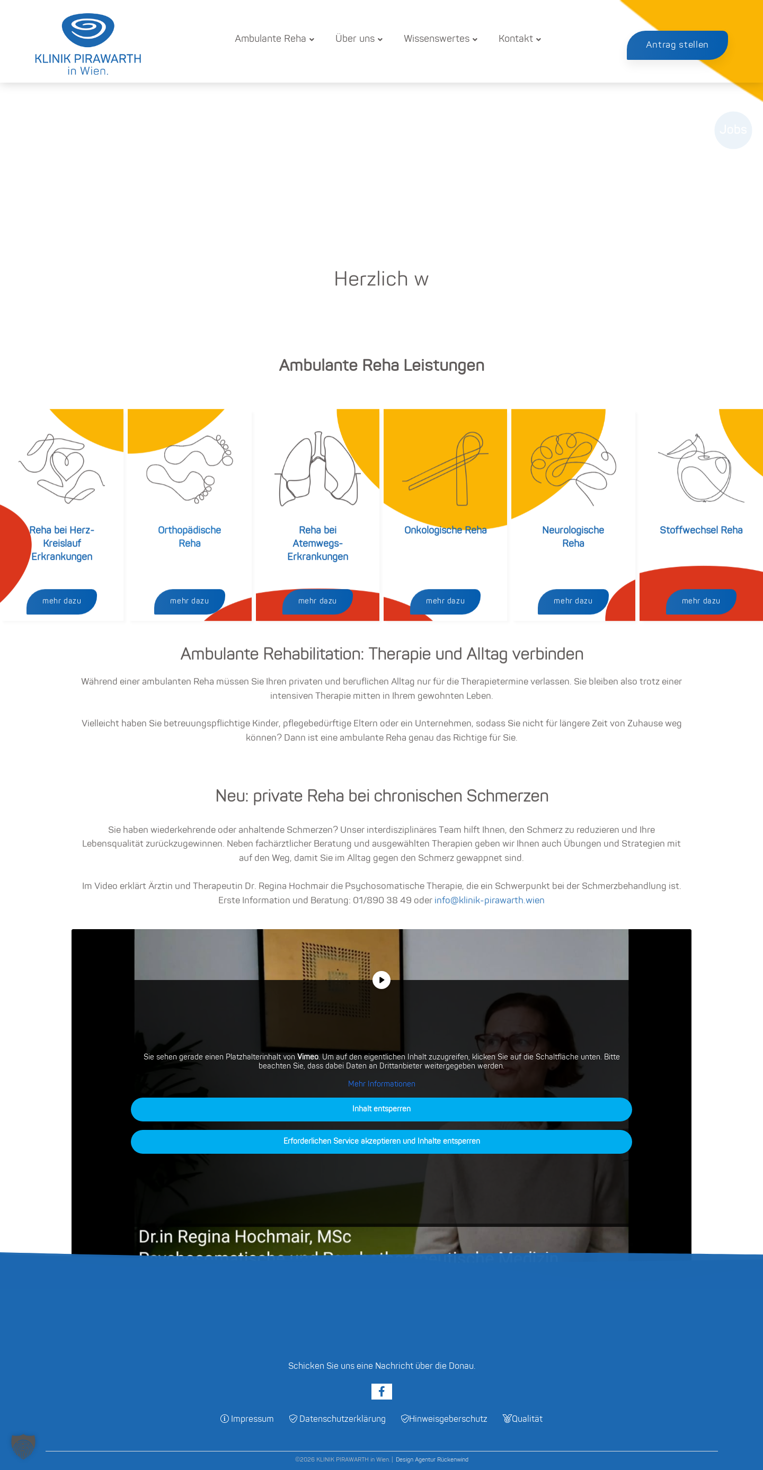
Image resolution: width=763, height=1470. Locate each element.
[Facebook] (381, 1392)
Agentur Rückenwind (441, 1460)
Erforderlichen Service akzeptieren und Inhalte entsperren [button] (381, 1142)
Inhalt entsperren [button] (381, 1110)
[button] (23, 1446)
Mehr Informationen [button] (381, 1085)
